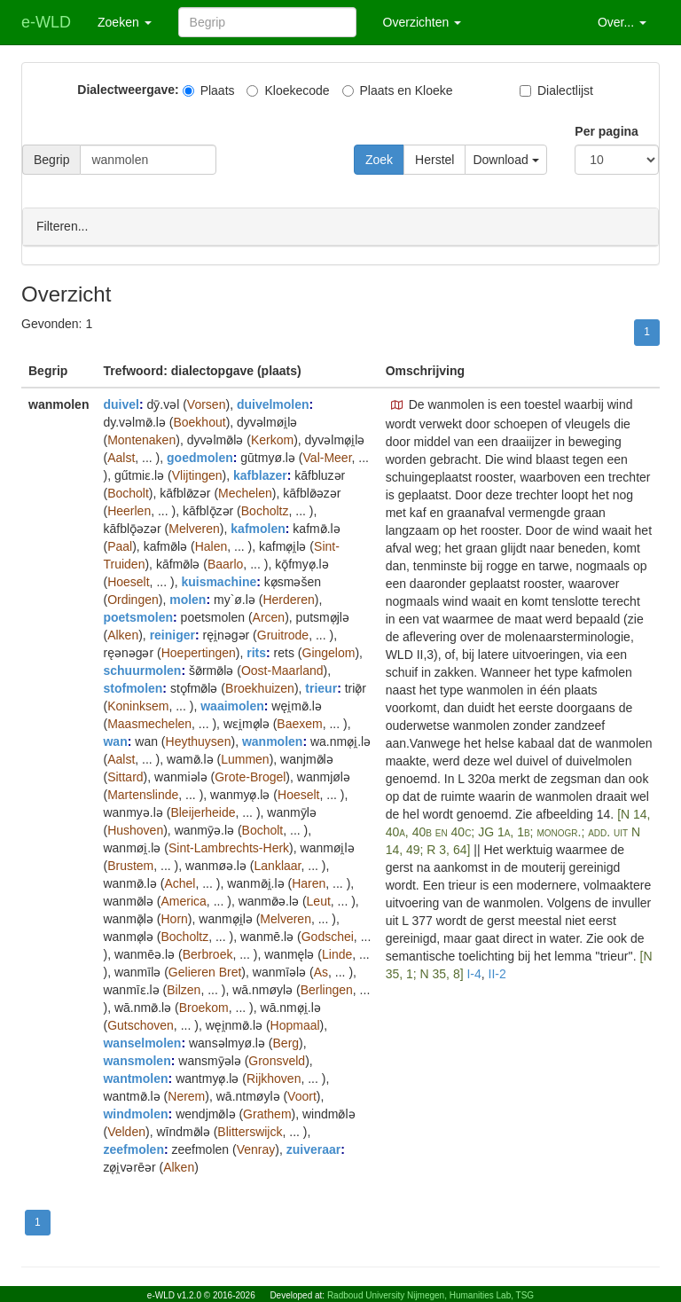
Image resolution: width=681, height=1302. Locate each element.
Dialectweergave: (127, 89)
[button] (397, 404)
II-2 (497, 973)
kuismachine (218, 581)
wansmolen (136, 1060)
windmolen (135, 1113)
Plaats (209, 90)
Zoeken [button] (125, 22)
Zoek (379, 160)
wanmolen (272, 740)
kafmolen (258, 528)
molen (187, 599)
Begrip (51, 160)
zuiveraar (313, 1148)
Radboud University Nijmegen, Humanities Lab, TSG (430, 1295)
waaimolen (232, 705)
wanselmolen (142, 1042)
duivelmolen (273, 403)
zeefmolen (133, 1148)
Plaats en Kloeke (397, 90)
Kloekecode (288, 90)
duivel (120, 403)
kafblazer (260, 474)
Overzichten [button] (422, 22)
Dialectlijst (556, 90)
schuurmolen (142, 670)
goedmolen (200, 457)
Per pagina (606, 131)
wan (115, 740)
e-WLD (46, 22)
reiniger (172, 634)
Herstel (434, 160)
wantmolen (135, 1078)
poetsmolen (138, 616)
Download (505, 160)
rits (256, 652)
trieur (321, 687)
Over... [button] (622, 22)
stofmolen (132, 687)
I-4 (473, 973)
